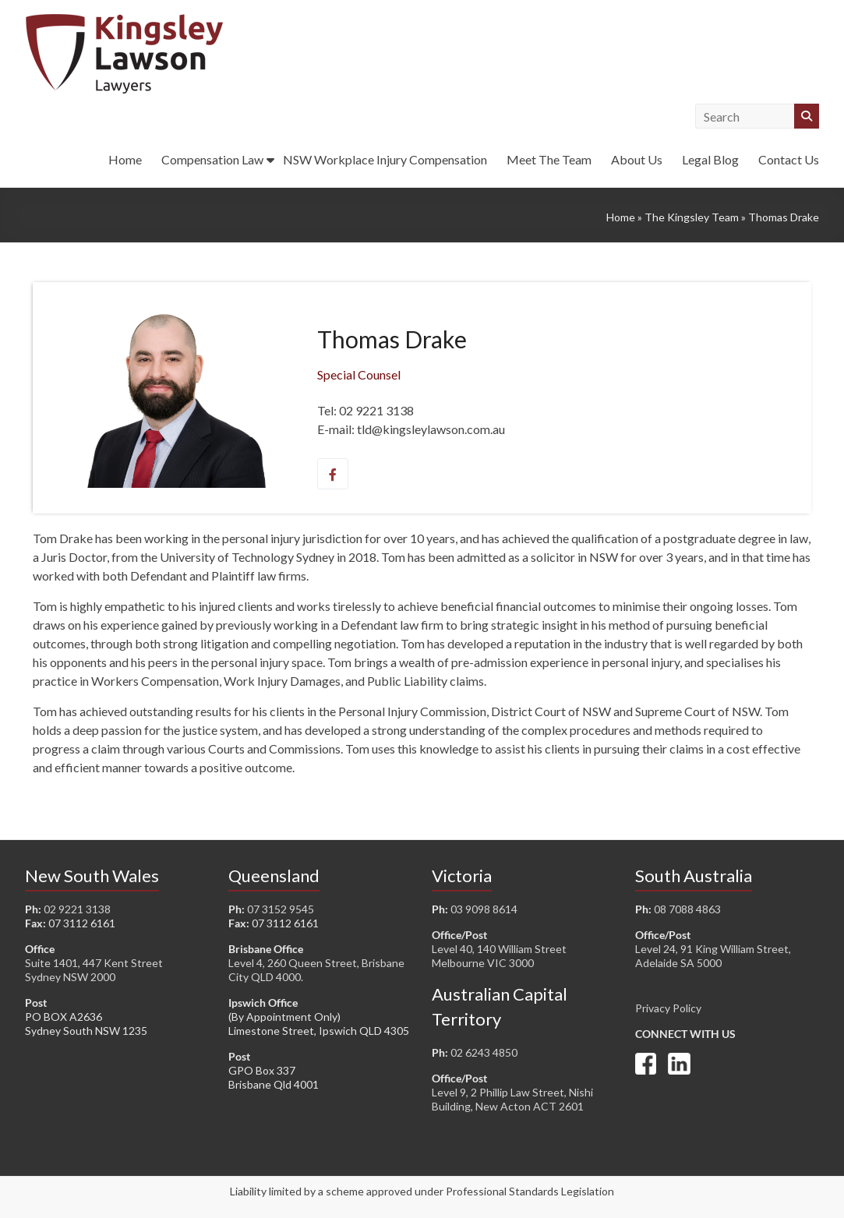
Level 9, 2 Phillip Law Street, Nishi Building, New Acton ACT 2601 (512, 1099)
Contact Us (788, 159)
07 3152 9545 (280, 909)
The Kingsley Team (691, 217)
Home (125, 159)
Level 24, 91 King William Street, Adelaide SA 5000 (713, 955)
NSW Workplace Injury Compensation (385, 159)
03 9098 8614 (483, 909)
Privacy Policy (668, 1008)
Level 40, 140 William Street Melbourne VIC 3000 (499, 955)
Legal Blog (710, 159)
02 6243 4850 (483, 1052)
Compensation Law (212, 159)
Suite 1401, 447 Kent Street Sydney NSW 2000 (94, 969)
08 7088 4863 (687, 909)
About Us (636, 159)
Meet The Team (549, 159)
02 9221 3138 (77, 909)
